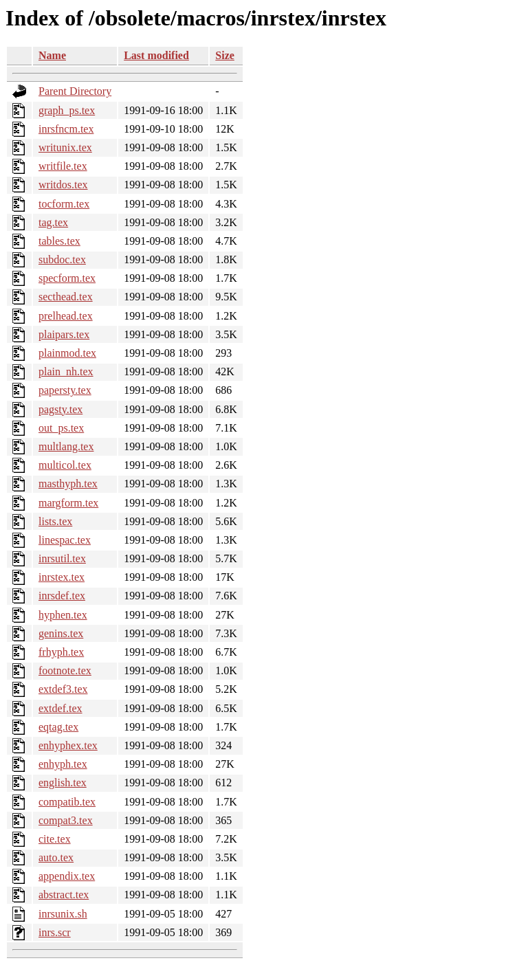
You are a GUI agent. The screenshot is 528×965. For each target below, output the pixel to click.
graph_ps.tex (66, 110)
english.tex (62, 782)
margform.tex (68, 503)
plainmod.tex (67, 353)
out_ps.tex (61, 428)
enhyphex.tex (68, 745)
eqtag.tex (58, 727)
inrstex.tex (61, 577)
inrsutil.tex (62, 558)
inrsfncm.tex (66, 129)
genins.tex (60, 633)
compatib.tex (67, 802)
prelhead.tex (65, 316)
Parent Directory (74, 91)
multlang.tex (66, 446)
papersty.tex (64, 390)
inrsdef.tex (61, 595)
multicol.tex (64, 465)
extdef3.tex (63, 689)
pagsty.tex (60, 409)
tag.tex (53, 222)
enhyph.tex (62, 764)
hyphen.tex (62, 615)
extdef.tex (60, 708)
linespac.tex (64, 540)
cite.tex (54, 839)
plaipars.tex (63, 334)
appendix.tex (66, 876)
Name (52, 55)
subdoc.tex (62, 259)
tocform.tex (63, 204)
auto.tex (56, 857)
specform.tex (67, 278)
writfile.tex (62, 166)
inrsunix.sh (62, 914)
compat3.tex (65, 820)
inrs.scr (54, 932)
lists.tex (55, 521)
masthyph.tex (68, 483)
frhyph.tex (61, 652)
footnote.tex (64, 670)
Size (224, 55)
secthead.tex (65, 296)
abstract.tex (63, 894)
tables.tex (59, 241)
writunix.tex (65, 147)
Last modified (156, 55)
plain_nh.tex (66, 371)
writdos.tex (63, 184)
